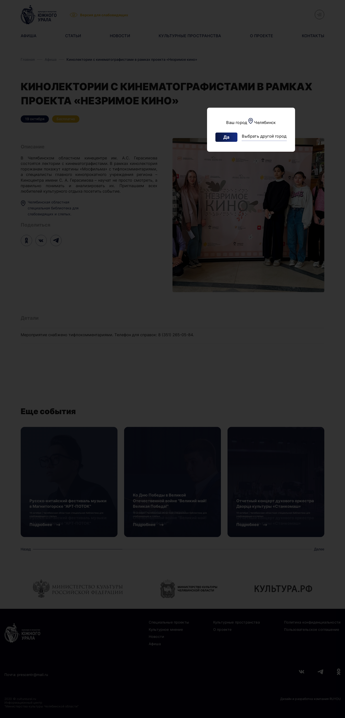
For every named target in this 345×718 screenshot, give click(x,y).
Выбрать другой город (264, 136)
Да (226, 137)
